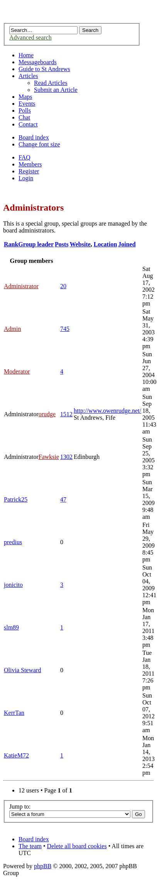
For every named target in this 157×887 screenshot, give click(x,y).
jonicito (13, 584)
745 (64, 329)
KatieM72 (16, 755)
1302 (66, 456)
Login (26, 178)
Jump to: (20, 806)
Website (80, 244)
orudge (47, 414)
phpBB (42, 866)
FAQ (24, 157)
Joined (126, 244)
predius (13, 542)
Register (29, 171)
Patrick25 (15, 499)
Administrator (21, 286)
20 (63, 286)
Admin (12, 329)
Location (105, 244)
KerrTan (14, 712)
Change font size (39, 144)
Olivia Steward (22, 670)
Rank (11, 244)
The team (30, 846)
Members (30, 164)
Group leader (36, 244)
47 (63, 499)
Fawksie (49, 456)
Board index (34, 137)
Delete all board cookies (77, 846)
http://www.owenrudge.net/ (107, 410)
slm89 (11, 627)
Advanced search (30, 37)
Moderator (17, 371)
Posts (62, 244)
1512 (66, 414)
